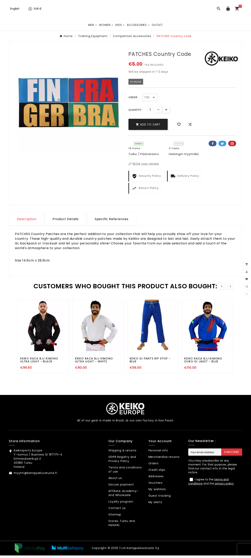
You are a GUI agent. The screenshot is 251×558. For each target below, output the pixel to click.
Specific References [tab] (111, 221)
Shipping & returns (122, 453)
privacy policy (224, 486)
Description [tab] (26, 221)
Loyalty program (120, 504)
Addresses (156, 479)
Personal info (158, 453)
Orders (153, 466)
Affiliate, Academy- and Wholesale (123, 496)
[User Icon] (229, 10)
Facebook (212, 146)
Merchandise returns (164, 459)
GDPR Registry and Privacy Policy (122, 461)
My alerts (155, 505)
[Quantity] (150, 112)
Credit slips (156, 472)
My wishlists (157, 492)
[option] (69, 105)
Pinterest (232, 146)
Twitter (222, 146)
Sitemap (114, 517)
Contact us (117, 511)
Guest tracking (159, 498)
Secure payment (121, 487)
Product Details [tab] (66, 221)
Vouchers (155, 485)
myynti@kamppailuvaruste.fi (35, 475)
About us (115, 481)
